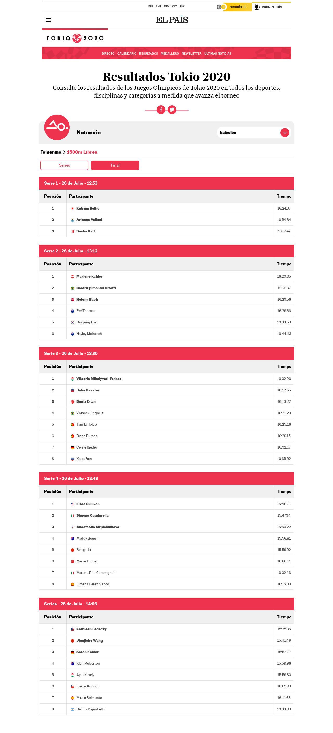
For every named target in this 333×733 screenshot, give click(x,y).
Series (64, 165)
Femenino (50, 152)
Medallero (170, 53)
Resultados (148, 53)
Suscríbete (238, 7)
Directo (108, 53)
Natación (89, 132)
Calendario (126, 53)
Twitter (172, 109)
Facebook (161, 109)
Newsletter (192, 53)
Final (115, 165)
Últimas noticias (217, 53)
